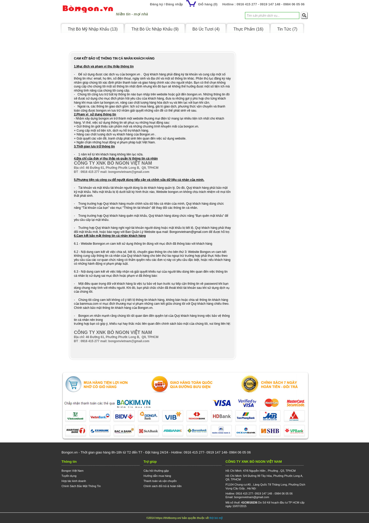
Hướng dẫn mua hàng (157, 475)
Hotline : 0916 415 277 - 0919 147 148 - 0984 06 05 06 (263, 4)
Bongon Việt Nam (72, 470)
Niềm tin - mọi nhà (132, 14)
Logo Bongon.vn (88, 11)
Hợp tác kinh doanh (73, 480)
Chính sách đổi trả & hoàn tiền (163, 486)
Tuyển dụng (68, 475)
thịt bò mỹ (216, 517)
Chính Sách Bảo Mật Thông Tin (81, 486)
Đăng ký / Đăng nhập (166, 4)
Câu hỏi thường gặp (156, 470)
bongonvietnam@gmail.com (251, 497)
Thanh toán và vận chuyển (160, 480)
